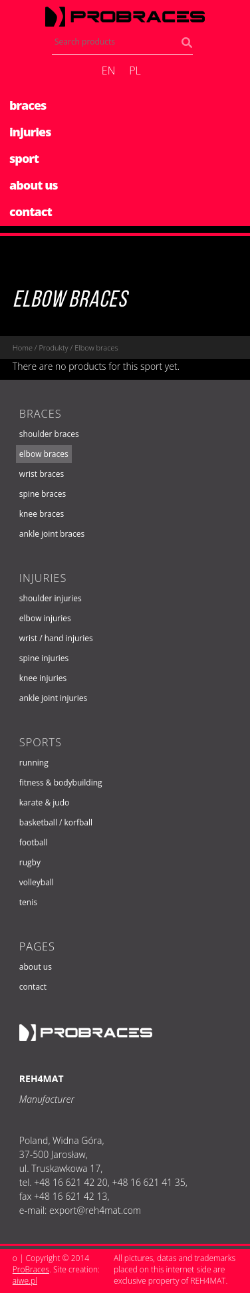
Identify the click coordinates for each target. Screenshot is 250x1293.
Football (33, 842)
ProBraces (31, 1269)
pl (135, 70)
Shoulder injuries (50, 598)
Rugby (30, 862)
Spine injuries (43, 658)
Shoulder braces (49, 434)
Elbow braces (70, 301)
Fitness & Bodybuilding (60, 782)
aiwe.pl (25, 1280)
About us (35, 966)
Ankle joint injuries (53, 698)
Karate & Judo (44, 802)
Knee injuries (42, 678)
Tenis (28, 902)
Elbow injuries (45, 618)
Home (23, 348)
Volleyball (36, 882)
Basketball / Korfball (55, 822)
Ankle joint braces (51, 533)
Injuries (43, 578)
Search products (190, 45)
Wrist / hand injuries (56, 638)
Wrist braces (41, 474)
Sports (40, 742)
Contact (33, 986)
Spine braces (42, 494)
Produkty (53, 348)
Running (34, 762)
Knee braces (41, 513)
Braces (40, 413)
